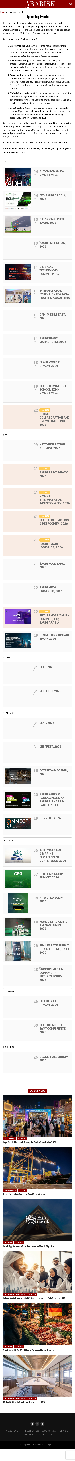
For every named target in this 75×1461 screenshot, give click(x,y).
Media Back (64, 1443)
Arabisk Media (49, 1443)
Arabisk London (13, 1443)
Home (3, 12)
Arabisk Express (31, 1443)
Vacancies (40, 1447)
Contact (52, 1447)
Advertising (27, 1447)
